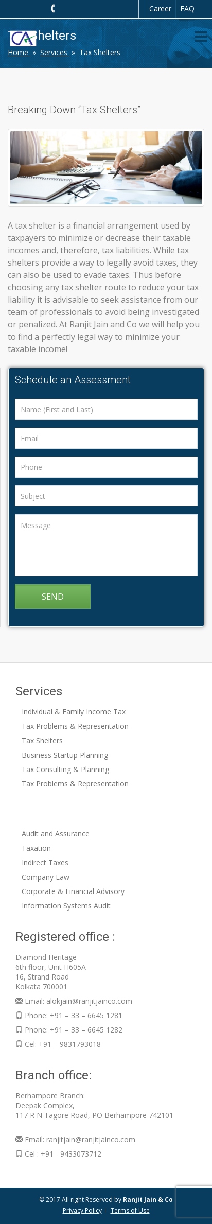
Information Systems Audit (66, 906)
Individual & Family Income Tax (74, 711)
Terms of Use (130, 1210)
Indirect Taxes (45, 862)
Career (160, 8)
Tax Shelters (42, 740)
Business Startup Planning (65, 755)
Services (54, 52)
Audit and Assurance (56, 833)
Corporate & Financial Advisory (73, 891)
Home (19, 52)
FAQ (187, 8)
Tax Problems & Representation (75, 726)
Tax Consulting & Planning (65, 769)
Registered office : (65, 937)
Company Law (45, 877)
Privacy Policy (82, 1210)
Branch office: (53, 1075)
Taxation (36, 848)
